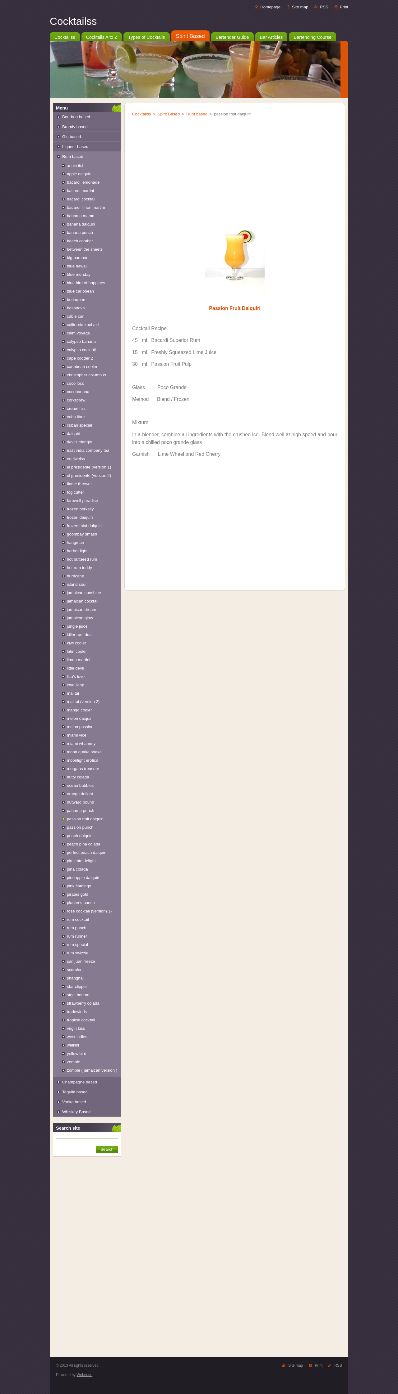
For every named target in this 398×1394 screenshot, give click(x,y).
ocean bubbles (80, 785)
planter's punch (81, 902)
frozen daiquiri (80, 517)
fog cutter (75, 492)
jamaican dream (81, 609)
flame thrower (79, 484)
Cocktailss (141, 114)
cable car (75, 316)
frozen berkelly (80, 509)
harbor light (77, 551)
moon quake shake (84, 752)
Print (344, 7)
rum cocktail (78, 919)
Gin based (71, 136)
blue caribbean (80, 291)
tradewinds (77, 1011)
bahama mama (80, 215)
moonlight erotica (82, 760)
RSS (324, 7)
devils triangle (79, 442)
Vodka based (74, 1102)
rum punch (76, 928)
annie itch (76, 165)
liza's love (76, 676)
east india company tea (88, 450)
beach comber (80, 241)
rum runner (77, 936)
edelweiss (76, 458)
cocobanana (78, 391)
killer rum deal (80, 634)
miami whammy (81, 743)
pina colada (77, 869)
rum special (77, 944)
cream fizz (76, 408)
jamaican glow (80, 618)
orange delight (80, 793)
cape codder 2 (80, 358)
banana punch (80, 232)
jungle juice (77, 626)
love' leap (75, 685)
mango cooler (79, 710)
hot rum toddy (79, 567)
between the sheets (85, 249)
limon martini (78, 659)
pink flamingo (79, 886)
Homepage (270, 7)
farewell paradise (82, 500)
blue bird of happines (86, 282)
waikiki (73, 1045)
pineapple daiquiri (83, 877)
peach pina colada (83, 844)
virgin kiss (76, 1028)
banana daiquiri (81, 224)
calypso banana (81, 341)
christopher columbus (86, 375)
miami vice (76, 735)
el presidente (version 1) (89, 467)
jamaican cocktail (82, 601)
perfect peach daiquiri (86, 852)
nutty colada (78, 777)
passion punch (80, 827)
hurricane (75, 576)
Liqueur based (75, 146)
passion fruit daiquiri (85, 819)
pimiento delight (81, 860)
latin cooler (77, 651)
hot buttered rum (82, 559)
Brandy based (75, 126)
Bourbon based (76, 116)
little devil (75, 668)
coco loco (75, 383)
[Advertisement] (87, 1262)
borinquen (76, 299)
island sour (77, 584)
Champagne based (79, 1082)
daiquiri (73, 433)
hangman (75, 542)
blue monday (78, 274)
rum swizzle (77, 953)
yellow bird (76, 1053)
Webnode (84, 1375)
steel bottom (78, 995)
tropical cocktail (81, 1020)
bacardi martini (80, 190)
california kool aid (83, 324)
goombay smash (82, 534)
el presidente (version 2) (89, 475)
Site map (300, 7)
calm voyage (78, 333)
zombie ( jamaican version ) (92, 1070)
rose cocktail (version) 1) (89, 911)
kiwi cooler (76, 643)
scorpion (74, 969)
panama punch (80, 810)
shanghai (75, 978)
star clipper (77, 986)
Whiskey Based (76, 1111)
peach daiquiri (80, 835)
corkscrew (76, 400)
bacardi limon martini (86, 207)
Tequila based (75, 1092)
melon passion (80, 726)
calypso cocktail (81, 349)
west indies (77, 1036)
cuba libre (76, 417)
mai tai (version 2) (83, 701)
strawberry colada (83, 1003)
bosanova (76, 308)
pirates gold (77, 894)
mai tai (73, 693)
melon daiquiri (80, 718)
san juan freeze (81, 961)
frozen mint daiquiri (84, 525)
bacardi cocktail (81, 199)
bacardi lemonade (83, 182)
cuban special (79, 425)
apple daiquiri (79, 174)
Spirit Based (169, 114)
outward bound (80, 802)
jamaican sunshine (84, 592)
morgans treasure (83, 768)
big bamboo (77, 257)
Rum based (72, 156)
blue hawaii (77, 266)
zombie (73, 1062)
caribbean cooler (82, 366)
